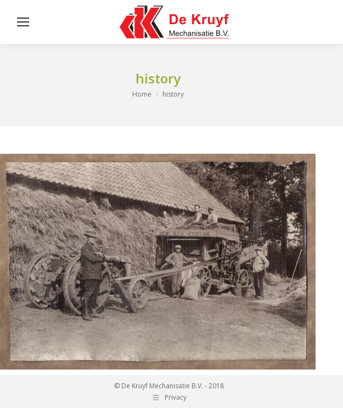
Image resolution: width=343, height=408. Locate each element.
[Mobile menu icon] (23, 22)
